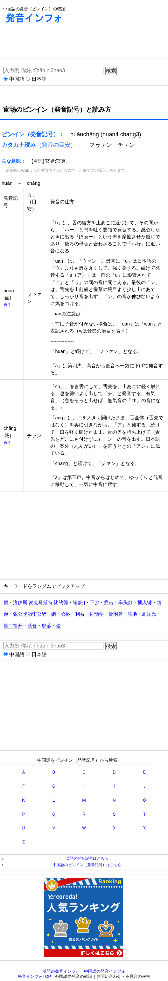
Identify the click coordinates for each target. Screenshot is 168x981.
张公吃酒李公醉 (29, 614)
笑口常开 (13, 625)
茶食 (32, 625)
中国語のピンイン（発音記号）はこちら (87, 865)
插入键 (144, 602)
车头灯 (125, 602)
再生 (7, 305)
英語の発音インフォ (61, 971)
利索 (80, 614)
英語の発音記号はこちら (87, 858)
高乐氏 (149, 614)
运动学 (96, 614)
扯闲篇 (115, 614)
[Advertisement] (51, 42)
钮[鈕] (79, 602)
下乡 (94, 602)
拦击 (109, 602)
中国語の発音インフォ (104, 971)
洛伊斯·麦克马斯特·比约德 (40, 602)
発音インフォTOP (34, 976)
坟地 (132, 614)
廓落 (46, 625)
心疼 (65, 614)
